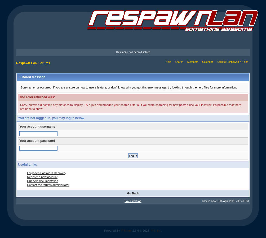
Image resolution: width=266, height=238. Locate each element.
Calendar (207, 61)
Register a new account (42, 177)
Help (168, 61)
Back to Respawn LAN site (232, 61)
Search (179, 61)
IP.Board (126, 230)
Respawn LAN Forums (33, 63)
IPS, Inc (156, 230)
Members (192, 61)
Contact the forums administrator (48, 184)
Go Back (133, 193)
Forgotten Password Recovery (46, 173)
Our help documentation (42, 181)
